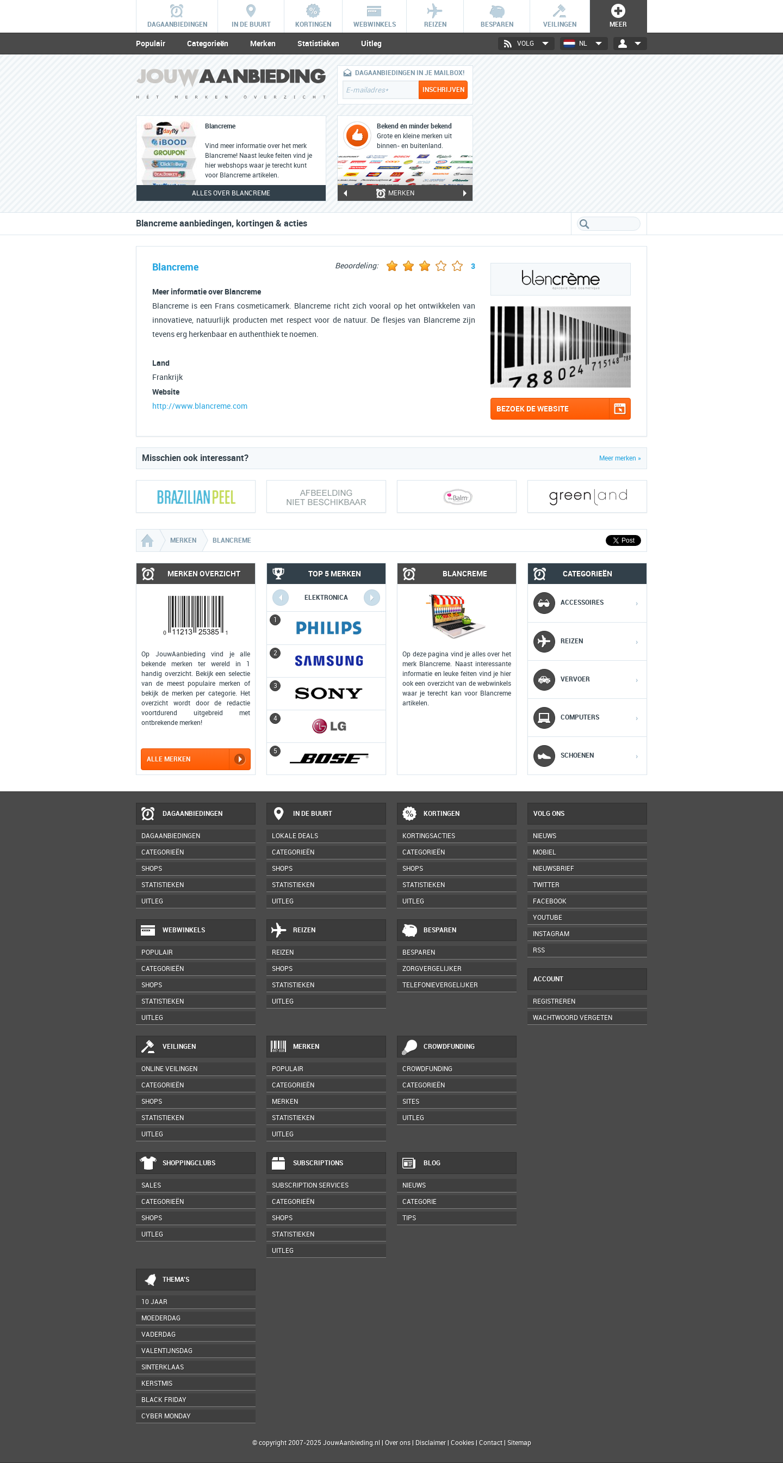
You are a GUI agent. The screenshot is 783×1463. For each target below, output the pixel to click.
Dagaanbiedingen (181, 814)
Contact (490, 1443)
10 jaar (154, 1302)
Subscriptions (306, 1163)
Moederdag (161, 1318)
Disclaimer (430, 1443)
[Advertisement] (565, 133)
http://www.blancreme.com (199, 406)
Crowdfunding (438, 1047)
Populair (150, 43)
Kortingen (430, 814)
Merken (263, 43)
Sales (151, 1185)
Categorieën (207, 43)
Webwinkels (172, 930)
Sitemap (519, 1443)
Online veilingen (169, 1069)
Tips (409, 1218)
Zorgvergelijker (432, 969)
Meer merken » (620, 458)
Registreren (554, 1001)
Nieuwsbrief (553, 868)
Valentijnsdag (166, 1351)
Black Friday (164, 1400)
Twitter (546, 885)
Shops (151, 868)
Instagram (551, 934)
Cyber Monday (166, 1416)
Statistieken (318, 43)
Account (548, 979)
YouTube (547, 917)
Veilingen (168, 1047)
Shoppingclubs (177, 1163)
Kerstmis (156, 1383)
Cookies (461, 1443)
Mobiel (544, 852)
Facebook (550, 901)
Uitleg (371, 43)
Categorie (419, 1202)
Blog (420, 1163)
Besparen (428, 930)
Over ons (398, 1443)
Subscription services (310, 1185)
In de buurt (301, 814)
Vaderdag (158, 1334)
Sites (410, 1101)
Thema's (164, 1280)
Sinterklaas (162, 1367)
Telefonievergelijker (440, 985)
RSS (539, 950)
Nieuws (414, 1185)
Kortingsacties (428, 836)
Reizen (292, 930)
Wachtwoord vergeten (572, 1018)
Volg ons (548, 813)
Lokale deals (295, 836)
